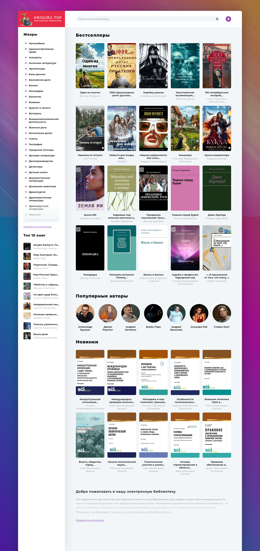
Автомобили (37, 43)
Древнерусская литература (38, 207)
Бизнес (33, 85)
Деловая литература (42, 155)
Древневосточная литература (40, 199)
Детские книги (38, 172)
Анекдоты (35, 57)
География (35, 144)
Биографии (36, 91)
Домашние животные (42, 186)
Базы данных (37, 74)
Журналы (35, 214)
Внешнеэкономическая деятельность (44, 120)
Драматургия (37, 191)
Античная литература (42, 63)
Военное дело (38, 127)
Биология (35, 96)
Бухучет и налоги (40, 107)
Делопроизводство (41, 161)
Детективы (36, 166)
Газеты (33, 138)
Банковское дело (40, 79)
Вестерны (35, 113)
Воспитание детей (40, 133)
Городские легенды (41, 149)
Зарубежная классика (43, 220)
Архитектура (37, 68)
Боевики (34, 102)
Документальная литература (39, 179)
